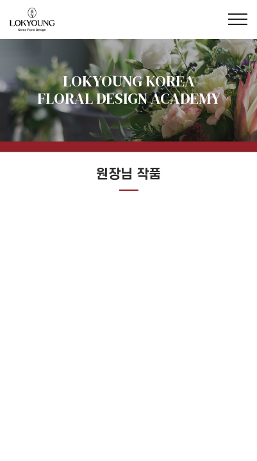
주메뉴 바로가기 (0, 0)
